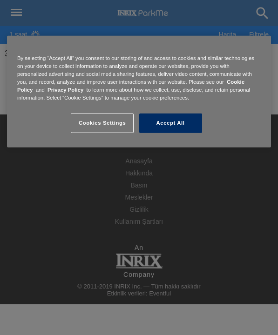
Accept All (170, 123)
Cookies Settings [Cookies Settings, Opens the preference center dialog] (102, 123)
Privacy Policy (65, 90)
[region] (139, 91)
